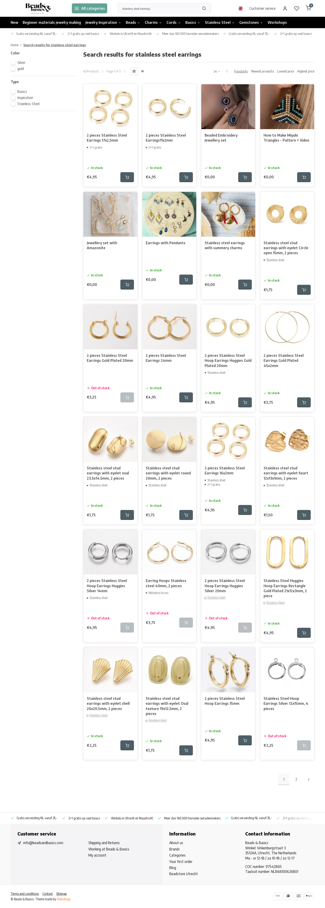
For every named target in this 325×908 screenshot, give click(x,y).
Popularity (241, 71)
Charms (153, 22)
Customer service (262, 8)
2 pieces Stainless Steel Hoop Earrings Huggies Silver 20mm (225, 585)
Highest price (305, 71)
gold (20, 68)
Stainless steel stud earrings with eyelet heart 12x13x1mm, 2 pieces (286, 473)
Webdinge (63, 899)
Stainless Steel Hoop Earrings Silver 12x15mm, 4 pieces (286, 703)
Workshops (277, 22)
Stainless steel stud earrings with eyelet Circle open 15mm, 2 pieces (286, 248)
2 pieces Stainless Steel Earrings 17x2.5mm (107, 137)
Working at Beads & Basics (108, 849)
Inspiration (25, 97)
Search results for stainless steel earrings (54, 45)
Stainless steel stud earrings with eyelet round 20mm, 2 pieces (168, 473)
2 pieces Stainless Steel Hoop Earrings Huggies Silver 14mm (107, 585)
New (14, 22)
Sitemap (61, 894)
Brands (174, 849)
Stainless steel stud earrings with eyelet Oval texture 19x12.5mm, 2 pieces (167, 706)
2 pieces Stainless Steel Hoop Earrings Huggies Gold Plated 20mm (228, 360)
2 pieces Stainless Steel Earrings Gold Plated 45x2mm (284, 360)
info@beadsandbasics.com (43, 842)
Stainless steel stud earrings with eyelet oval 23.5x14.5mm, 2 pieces (108, 473)
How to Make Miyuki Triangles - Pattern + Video (286, 137)
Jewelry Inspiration (103, 22)
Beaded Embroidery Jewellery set (221, 137)
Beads (133, 22)
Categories (177, 855)
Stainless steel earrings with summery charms (225, 245)
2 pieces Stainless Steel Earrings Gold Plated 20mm (110, 358)
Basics (192, 22)
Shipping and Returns (104, 842)
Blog (172, 867)
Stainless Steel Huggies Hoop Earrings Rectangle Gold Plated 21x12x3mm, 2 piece (285, 588)
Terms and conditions (25, 894)
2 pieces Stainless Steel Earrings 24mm (166, 358)
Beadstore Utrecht (183, 874)
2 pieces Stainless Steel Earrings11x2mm (166, 137)
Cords (174, 22)
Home (17, 45)
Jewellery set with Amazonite (102, 245)
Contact (47, 894)
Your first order (180, 861)
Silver (21, 62)
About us (176, 842)
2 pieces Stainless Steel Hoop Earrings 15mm (225, 701)
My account (97, 855)
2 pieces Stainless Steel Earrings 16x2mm (225, 470)
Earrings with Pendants (165, 243)
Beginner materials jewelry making (52, 22)
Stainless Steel (220, 22)
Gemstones (251, 22)
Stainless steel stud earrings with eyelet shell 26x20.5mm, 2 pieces (108, 703)
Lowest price (285, 71)
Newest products (262, 71)
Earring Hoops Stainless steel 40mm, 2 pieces (166, 583)
